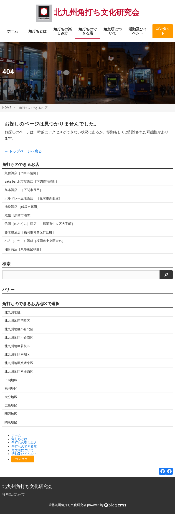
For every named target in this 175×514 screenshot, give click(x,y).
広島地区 (11, 405)
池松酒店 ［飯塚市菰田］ (22, 207)
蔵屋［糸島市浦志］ (19, 215)
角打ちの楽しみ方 (62, 31)
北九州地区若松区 (17, 346)
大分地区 (11, 397)
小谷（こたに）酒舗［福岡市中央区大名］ (35, 241)
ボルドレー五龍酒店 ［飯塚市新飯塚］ (33, 198)
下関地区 (11, 380)
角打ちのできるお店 (33, 108)
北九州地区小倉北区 (19, 329)
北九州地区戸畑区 (17, 354)
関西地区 (11, 414)
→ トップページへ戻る (23, 151)
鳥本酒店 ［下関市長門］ (24, 190)
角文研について (113, 31)
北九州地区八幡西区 (19, 371)
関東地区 (11, 422)
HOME (6, 108)
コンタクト (162, 31)
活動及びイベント (138, 31)
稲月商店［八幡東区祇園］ (24, 249)
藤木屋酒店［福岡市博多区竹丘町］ (30, 232)
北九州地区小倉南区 (19, 337)
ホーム (12, 31)
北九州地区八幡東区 (19, 363)
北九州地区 (12, 312)
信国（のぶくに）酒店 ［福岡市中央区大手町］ (40, 224)
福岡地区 (11, 388)
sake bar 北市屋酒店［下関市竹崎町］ (32, 181)
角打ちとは (37, 31)
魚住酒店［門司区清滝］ (22, 173)
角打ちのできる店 (88, 31)
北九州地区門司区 (17, 321)
